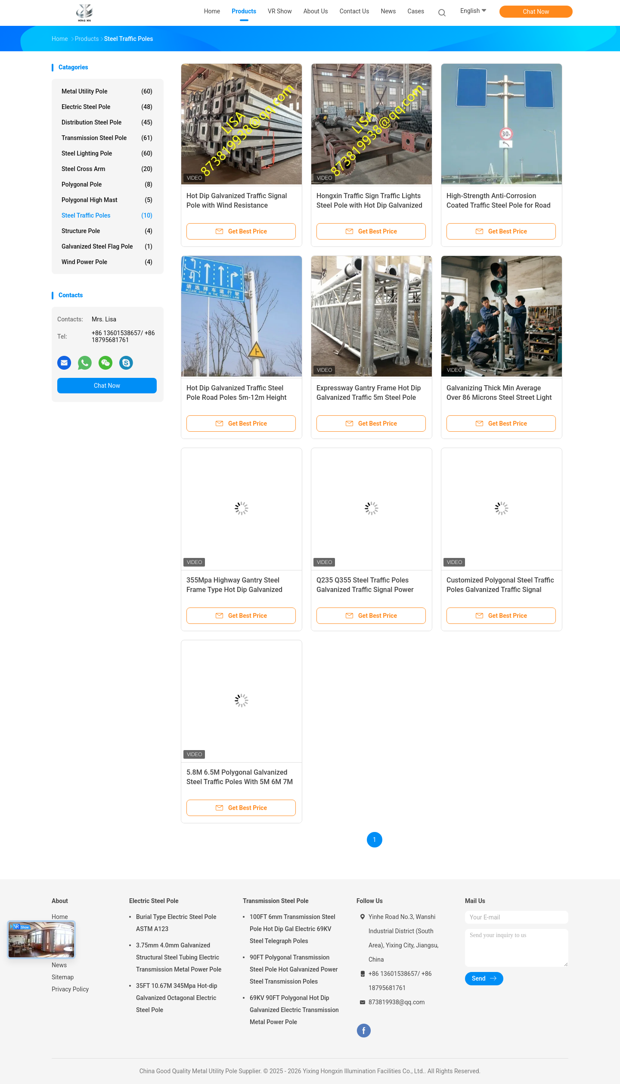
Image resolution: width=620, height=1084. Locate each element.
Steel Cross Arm (107, 169)
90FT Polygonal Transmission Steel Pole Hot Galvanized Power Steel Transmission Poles (294, 969)
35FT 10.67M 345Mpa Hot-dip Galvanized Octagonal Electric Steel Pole (176, 997)
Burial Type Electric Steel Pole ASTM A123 (176, 922)
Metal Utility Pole (107, 91)
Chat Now (536, 11)
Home (60, 916)
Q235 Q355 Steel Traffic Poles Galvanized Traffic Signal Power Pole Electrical (365, 589)
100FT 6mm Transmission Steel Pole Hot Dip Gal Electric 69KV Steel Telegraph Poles (292, 928)
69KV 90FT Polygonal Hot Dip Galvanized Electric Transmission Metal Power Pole (294, 1009)
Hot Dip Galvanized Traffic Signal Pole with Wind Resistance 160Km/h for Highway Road (236, 205)
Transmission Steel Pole (107, 138)
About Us (64, 953)
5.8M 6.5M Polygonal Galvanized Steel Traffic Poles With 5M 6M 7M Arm (239, 781)
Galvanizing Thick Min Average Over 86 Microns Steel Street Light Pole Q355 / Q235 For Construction (500, 397)
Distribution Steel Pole (107, 122)
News (59, 965)
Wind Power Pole (107, 262)
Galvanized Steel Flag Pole (107, 246)
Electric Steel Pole (107, 107)
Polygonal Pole (107, 184)
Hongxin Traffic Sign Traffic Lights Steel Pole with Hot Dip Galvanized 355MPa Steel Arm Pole (369, 205)
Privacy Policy (70, 989)
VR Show (64, 941)
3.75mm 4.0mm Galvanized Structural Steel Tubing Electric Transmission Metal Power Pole (178, 957)
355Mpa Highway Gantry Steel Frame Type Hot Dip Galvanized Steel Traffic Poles (234, 589)
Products (64, 928)
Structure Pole (107, 231)
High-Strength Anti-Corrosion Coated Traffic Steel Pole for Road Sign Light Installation (498, 205)
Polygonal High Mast (107, 200)
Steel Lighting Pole (107, 153)
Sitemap (63, 977)
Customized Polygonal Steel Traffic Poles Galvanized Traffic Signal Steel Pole (500, 589)
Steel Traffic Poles (107, 215)
